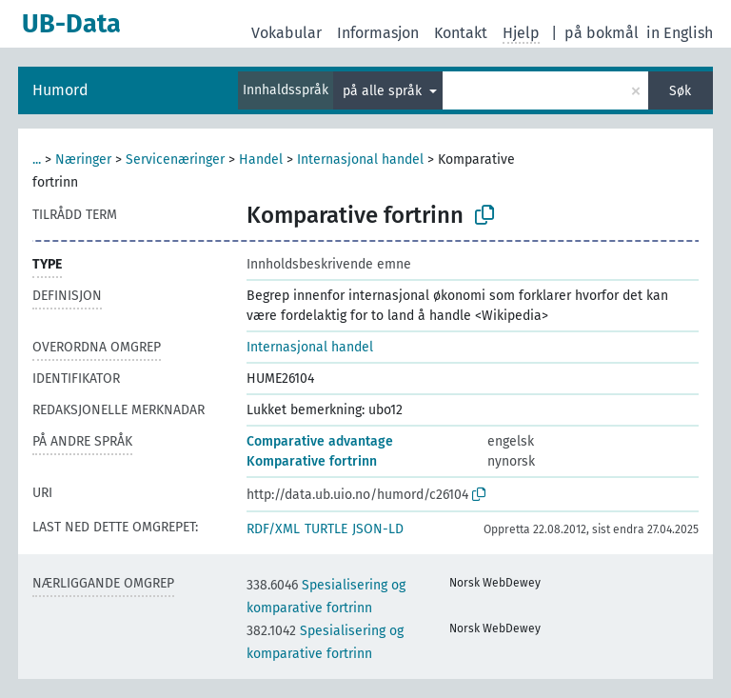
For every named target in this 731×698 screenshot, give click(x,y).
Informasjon (378, 33)
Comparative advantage (320, 441)
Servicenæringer (175, 159)
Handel (261, 159)
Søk (680, 91)
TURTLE (326, 529)
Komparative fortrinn (312, 461)
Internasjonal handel (360, 159)
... (36, 159)
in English (679, 33)
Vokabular (286, 33)
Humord (60, 90)
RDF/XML (273, 529)
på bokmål (601, 33)
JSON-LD (378, 529)
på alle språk (384, 91)
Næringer (83, 159)
